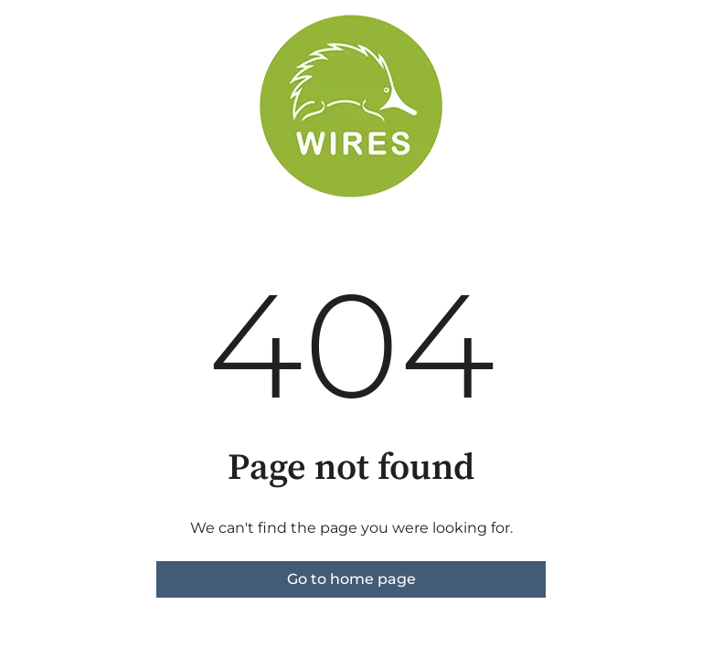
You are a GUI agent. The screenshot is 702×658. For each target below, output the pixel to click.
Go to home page (351, 579)
